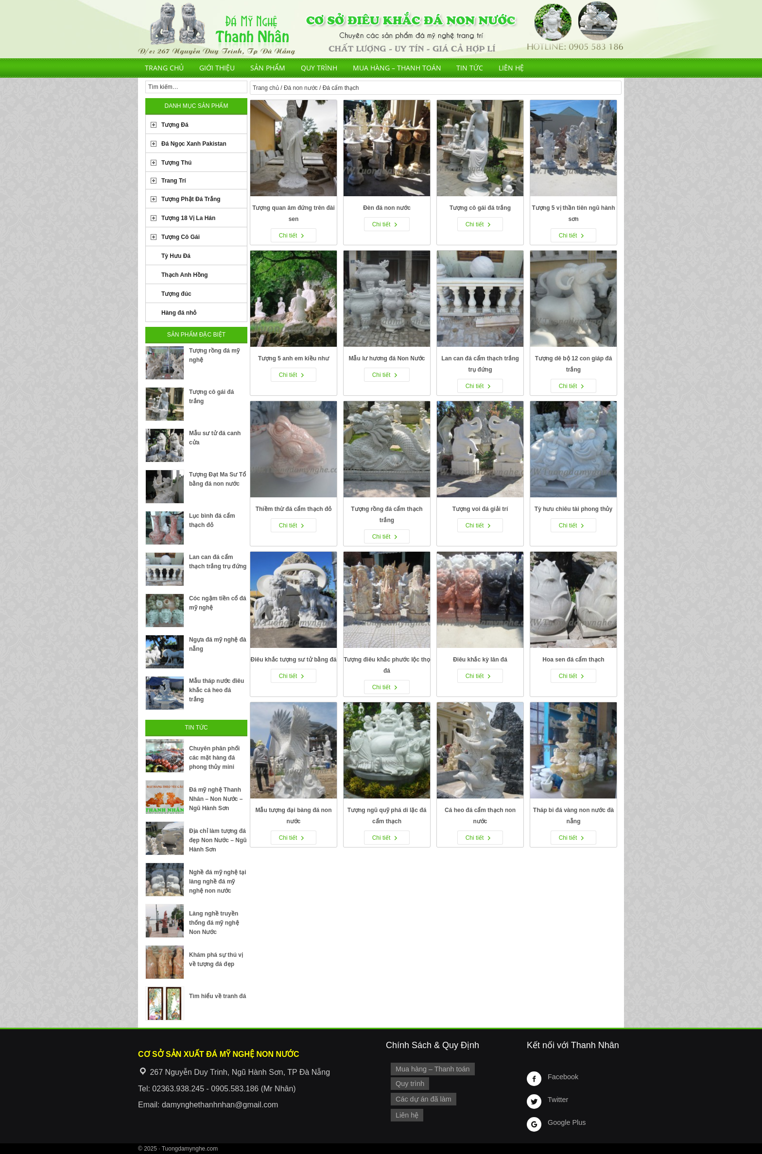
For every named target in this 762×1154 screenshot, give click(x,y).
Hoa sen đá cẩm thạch (573, 659)
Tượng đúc (176, 293)
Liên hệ (511, 67)
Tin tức (469, 67)
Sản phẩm (267, 67)
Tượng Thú (176, 162)
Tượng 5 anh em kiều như (293, 358)
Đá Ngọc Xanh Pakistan (193, 143)
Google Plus (567, 1122)
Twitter (558, 1099)
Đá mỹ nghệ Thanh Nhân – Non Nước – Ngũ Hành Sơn (215, 799)
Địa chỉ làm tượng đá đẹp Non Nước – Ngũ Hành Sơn (218, 840)
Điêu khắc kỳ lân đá (480, 659)
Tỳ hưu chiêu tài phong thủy (573, 509)
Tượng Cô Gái (180, 237)
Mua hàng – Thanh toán (397, 67)
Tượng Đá (175, 124)
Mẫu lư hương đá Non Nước (387, 358)
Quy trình (319, 67)
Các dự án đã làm (423, 1099)
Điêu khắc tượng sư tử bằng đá (293, 659)
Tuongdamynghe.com (190, 1148)
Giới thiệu (217, 67)
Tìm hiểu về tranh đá (217, 996)
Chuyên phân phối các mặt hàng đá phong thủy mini (214, 757)
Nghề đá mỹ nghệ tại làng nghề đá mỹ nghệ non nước (217, 881)
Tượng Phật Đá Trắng (191, 199)
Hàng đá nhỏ (178, 312)
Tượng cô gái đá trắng (480, 207)
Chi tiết (288, 235)
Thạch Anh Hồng (184, 275)
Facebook (563, 1077)
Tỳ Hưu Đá (175, 256)
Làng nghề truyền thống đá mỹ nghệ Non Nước (214, 922)
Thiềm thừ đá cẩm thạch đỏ (294, 509)
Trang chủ (164, 67)
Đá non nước (301, 88)
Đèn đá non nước (387, 207)
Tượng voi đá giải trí (480, 509)
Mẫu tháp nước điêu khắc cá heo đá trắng (216, 690)
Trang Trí (173, 180)
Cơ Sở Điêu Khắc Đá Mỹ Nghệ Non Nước (381, 29)
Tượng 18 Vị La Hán (188, 218)
